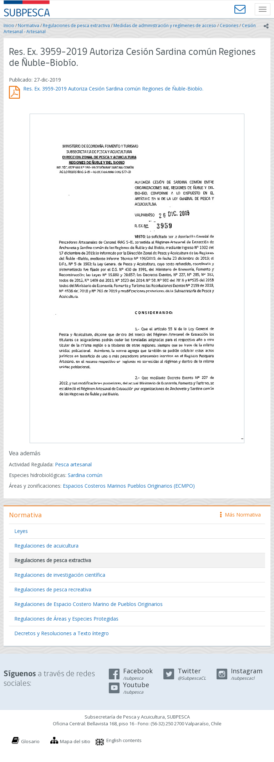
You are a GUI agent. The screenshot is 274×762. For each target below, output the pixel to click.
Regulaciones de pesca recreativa (52, 589)
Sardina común (85, 475)
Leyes (21, 531)
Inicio (9, 25)
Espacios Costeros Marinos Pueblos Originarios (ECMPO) (129, 485)
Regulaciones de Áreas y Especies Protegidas (66, 618)
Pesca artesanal (73, 464)
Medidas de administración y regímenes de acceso (164, 25)
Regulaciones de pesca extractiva (76, 25)
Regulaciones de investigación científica (59, 574)
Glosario (30, 741)
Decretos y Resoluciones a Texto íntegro (61, 633)
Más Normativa (240, 514)
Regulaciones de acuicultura (46, 545)
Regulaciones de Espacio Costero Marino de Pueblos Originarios (88, 604)
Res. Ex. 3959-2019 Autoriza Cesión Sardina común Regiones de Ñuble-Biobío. (113, 88)
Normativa (28, 25)
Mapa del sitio (75, 741)
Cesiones (229, 25)
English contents (124, 740)
